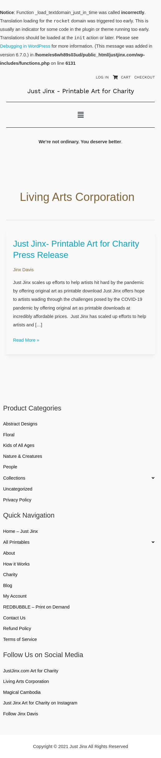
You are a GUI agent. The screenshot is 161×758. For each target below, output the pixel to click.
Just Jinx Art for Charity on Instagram (40, 702)
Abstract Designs (20, 423)
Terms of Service (20, 639)
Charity (10, 574)
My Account (14, 596)
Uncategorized (17, 488)
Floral (8, 434)
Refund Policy (17, 628)
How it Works (16, 563)
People (10, 466)
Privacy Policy (17, 499)
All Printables (80, 542)
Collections (80, 478)
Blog (7, 585)
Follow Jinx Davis (20, 713)
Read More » (26, 339)
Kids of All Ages (18, 445)
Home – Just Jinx (20, 531)
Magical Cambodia (22, 692)
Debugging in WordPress (25, 46)
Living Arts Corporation (26, 681)
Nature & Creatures (22, 456)
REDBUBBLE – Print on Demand (36, 606)
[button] (80, 115)
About (9, 553)
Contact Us (14, 617)
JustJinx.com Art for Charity (30, 670)
